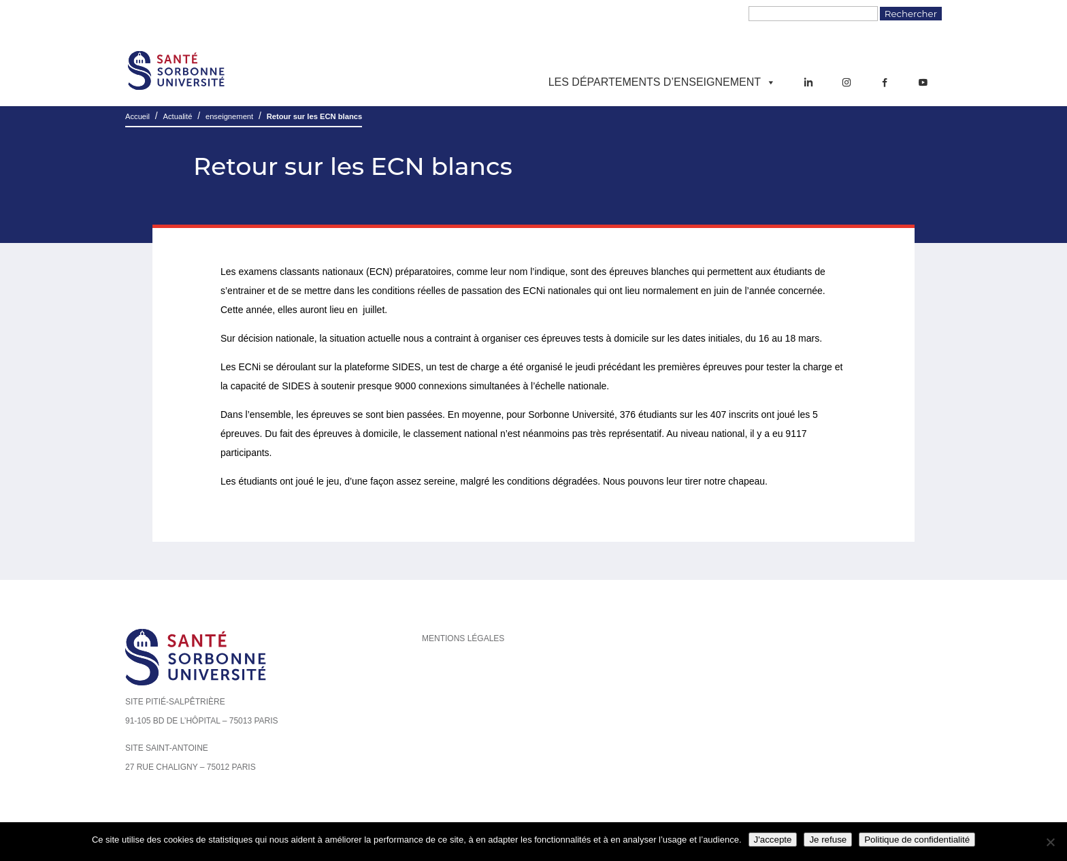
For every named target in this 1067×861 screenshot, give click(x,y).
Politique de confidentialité (917, 839)
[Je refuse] (1050, 842)
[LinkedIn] (808, 82)
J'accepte (773, 839)
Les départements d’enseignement (662, 82)
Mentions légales (463, 638)
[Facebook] (885, 82)
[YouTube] (923, 82)
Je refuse (828, 839)
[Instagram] (846, 82)
